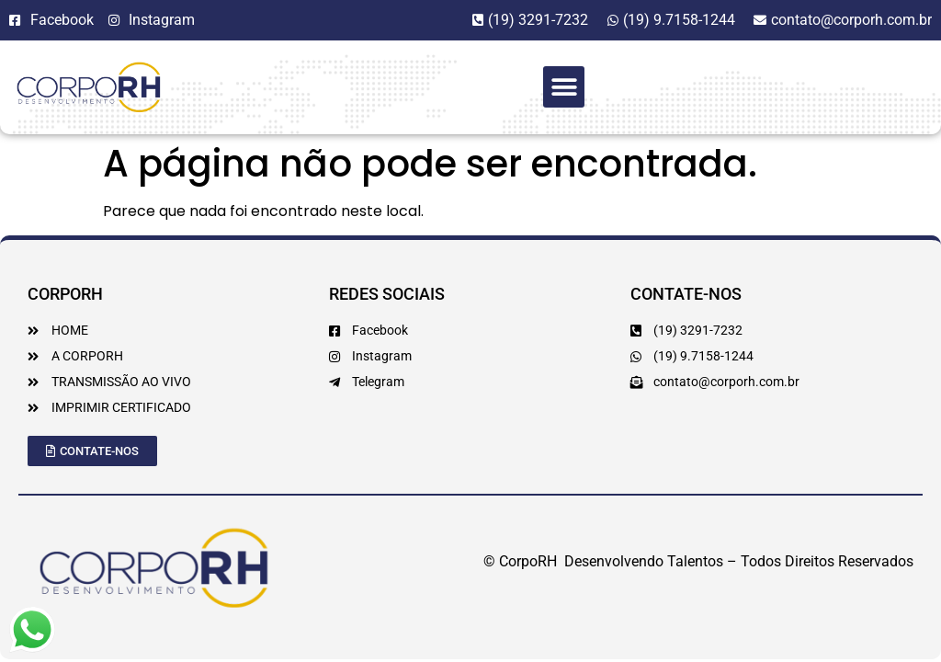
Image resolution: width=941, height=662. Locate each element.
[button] (563, 87)
